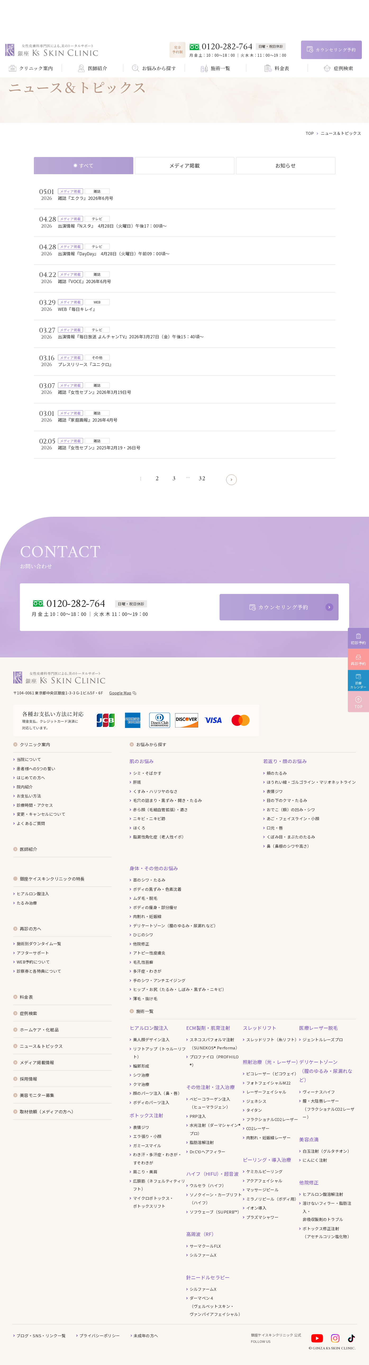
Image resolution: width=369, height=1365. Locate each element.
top (310, 133)
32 (202, 478)
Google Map (120, 692)
